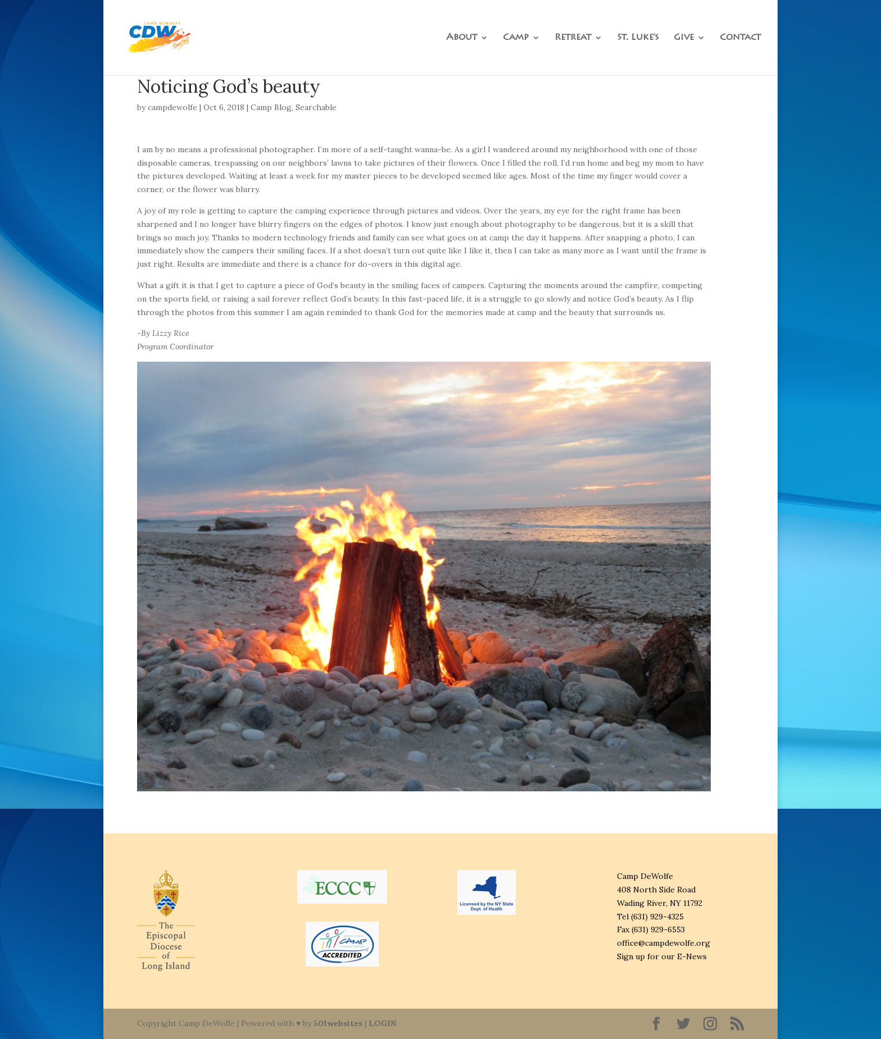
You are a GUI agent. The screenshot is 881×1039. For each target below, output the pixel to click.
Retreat (573, 38)
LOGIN (382, 1023)
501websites (338, 1023)
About (461, 38)
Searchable (316, 107)
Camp (516, 38)
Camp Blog (271, 107)
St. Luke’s (638, 38)
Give (684, 38)
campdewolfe (172, 107)
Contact (740, 38)
